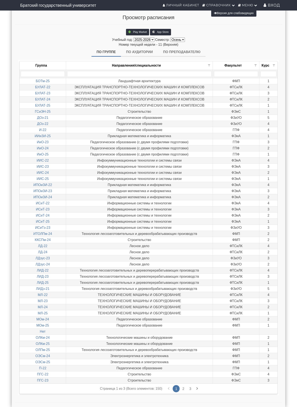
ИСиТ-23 (43, 209)
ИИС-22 (43, 160)
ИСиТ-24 (43, 215)
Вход (272, 5)
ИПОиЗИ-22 (42, 185)
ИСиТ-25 (43, 221)
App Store (160, 31)
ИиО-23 (43, 142)
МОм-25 (42, 325)
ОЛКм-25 (43, 343)
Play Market (137, 31)
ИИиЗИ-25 (43, 136)
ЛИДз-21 (42, 289)
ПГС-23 (42, 380)
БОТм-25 (43, 81)
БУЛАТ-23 (42, 93)
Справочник (218, 5)
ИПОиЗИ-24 (42, 197)
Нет (42, 331)
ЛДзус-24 (43, 264)
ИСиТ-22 (43, 203)
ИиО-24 (43, 148)
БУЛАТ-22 (42, 87)
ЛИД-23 (43, 276)
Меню (247, 5)
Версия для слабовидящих (234, 13)
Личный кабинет (181, 5)
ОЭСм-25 (42, 362)
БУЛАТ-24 (42, 99)
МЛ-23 (43, 301)
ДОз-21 (42, 117)
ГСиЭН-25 (43, 111)
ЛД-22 (42, 246)
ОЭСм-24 (42, 356)
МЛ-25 (43, 313)
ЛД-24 (42, 252)
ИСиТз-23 (42, 227)
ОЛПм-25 (43, 350)
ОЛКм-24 (43, 337)
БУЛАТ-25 (42, 105)
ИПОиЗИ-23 (42, 191)
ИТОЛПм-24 (42, 234)
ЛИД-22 (43, 270)
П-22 (42, 368)
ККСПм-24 (43, 240)
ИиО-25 (43, 154)
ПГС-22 (42, 374)
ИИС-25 (43, 179)
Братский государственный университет (58, 5)
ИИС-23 (43, 166)
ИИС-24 (43, 172)
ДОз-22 (42, 124)
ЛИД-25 (43, 282)
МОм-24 (42, 319)
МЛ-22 (43, 295)
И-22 (42, 130)
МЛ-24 (43, 307)
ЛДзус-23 (43, 258)
